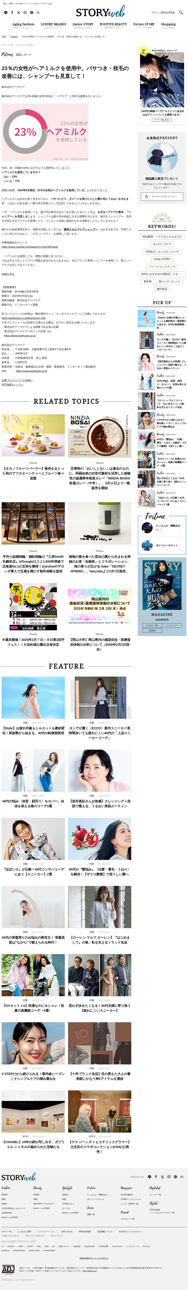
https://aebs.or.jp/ (90, 1271)
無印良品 (162, 289)
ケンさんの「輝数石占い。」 (99, 1195)
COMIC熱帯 (103, 1246)
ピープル (66, 1208)
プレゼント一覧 (127, 1219)
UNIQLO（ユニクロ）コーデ (162, 251)
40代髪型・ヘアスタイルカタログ (162, 236)
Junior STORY (162, 259)
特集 (4, 1199)
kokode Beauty (19, 1250)
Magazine (126, 1188)
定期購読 (152, 631)
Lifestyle (67, 1188)
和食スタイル (64, 1246)
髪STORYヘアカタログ (44, 1204)
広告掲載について (105, 1231)
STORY (30, 1246)
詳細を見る (8, 274)
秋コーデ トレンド (169, 281)
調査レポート (23, 54)
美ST (47, 1246)
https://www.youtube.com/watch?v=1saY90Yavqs (30, 247)
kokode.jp (5, 1250)
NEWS (4, 1195)
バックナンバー (171, 625)
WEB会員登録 (85, 1231)
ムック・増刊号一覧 (129, 1204)
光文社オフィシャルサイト (130, 1231)
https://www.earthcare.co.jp (19, 335)
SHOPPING (7, 1213)
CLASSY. (11, 1246)
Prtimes (7, 54)
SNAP (4, 1204)
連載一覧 (91, 1214)
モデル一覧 (6, 1231)
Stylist (153, 1203)
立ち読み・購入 (152, 625)
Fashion (6, 1188)
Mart (39, 1246)
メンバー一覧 (155, 1195)
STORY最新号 (127, 1195)
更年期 (148, 281)
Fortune (91, 1188)
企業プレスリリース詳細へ (17, 380)
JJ (2, 1246)
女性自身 (76, 1246)
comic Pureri (117, 1246)
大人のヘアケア (162, 244)
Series (90, 1207)
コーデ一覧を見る (161, 120)
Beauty (38, 1188)
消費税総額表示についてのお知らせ (94, 1258)
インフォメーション (46, 1231)
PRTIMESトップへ (13, 384)
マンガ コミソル (132, 1246)
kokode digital (49, 1250)
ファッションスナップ (162, 266)
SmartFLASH (89, 1246)
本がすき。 (147, 1246)
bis (54, 1246)
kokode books (34, 1250)
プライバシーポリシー (35, 1236)
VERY (20, 1246)
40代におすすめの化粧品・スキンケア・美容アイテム (163, 274)
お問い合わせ (67, 1231)
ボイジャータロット (167, 545)
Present (125, 1212)
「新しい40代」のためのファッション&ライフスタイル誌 (27, 3)
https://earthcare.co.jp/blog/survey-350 (24, 318)
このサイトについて (10, 1236)
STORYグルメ (68, 1204)
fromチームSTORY (10, 1217)
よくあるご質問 (24, 1231)
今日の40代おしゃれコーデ (13, 1208)
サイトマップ (57, 1236)
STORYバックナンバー (131, 1199)
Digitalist (154, 1188)
